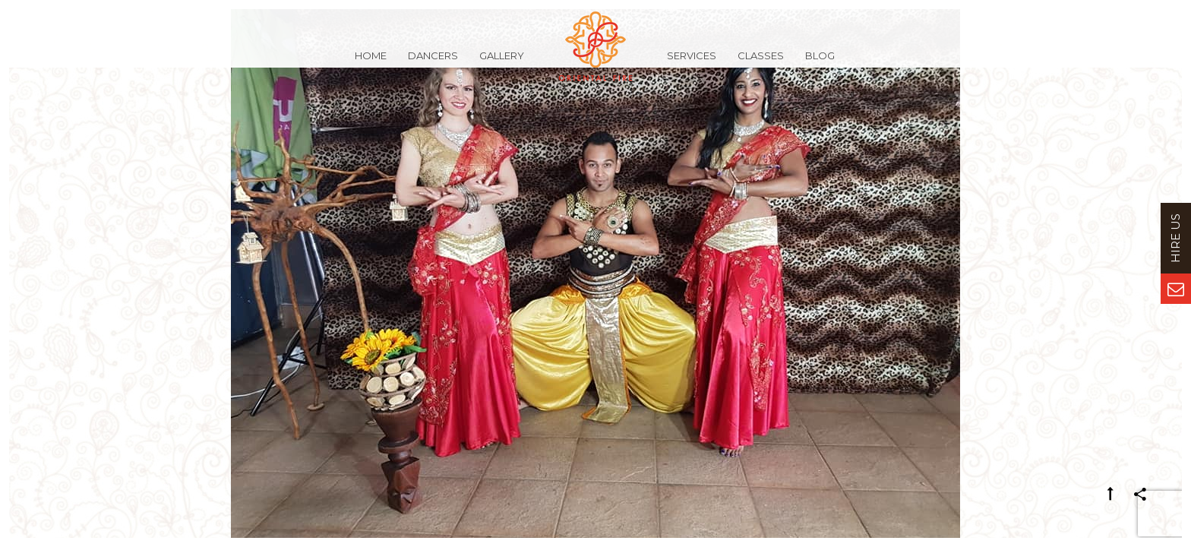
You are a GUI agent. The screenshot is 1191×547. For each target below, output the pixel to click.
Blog (820, 64)
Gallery (501, 64)
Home (371, 64)
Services (691, 64)
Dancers (433, 64)
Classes (761, 64)
